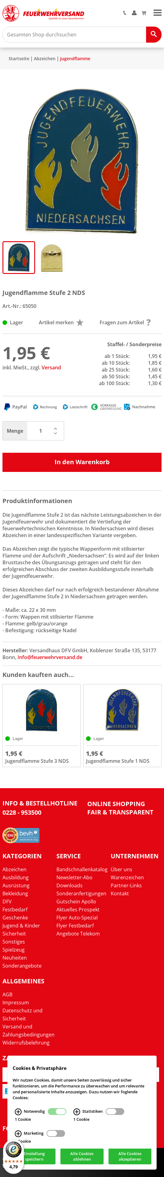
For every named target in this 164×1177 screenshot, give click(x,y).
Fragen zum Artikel (125, 322)
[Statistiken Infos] (76, 1111)
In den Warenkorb (82, 462)
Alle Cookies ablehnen (81, 1156)
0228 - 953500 (21, 812)
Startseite (19, 58)
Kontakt (120, 893)
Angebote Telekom (78, 933)
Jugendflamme (75, 58)
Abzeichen (44, 58)
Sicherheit (14, 933)
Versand (51, 367)
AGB (7, 994)
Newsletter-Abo (74, 877)
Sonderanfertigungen (81, 893)
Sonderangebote (22, 965)
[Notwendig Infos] (18, 1111)
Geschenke (15, 917)
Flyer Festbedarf (75, 925)
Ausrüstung (16, 885)
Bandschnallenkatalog (82, 869)
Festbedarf (14, 909)
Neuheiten (14, 957)
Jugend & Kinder (21, 925)
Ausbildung (15, 877)
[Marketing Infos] (18, 1133)
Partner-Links (126, 885)
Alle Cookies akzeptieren (129, 1156)
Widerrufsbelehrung (26, 1042)
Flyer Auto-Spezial (77, 917)
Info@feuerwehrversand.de (50, 657)
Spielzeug (13, 949)
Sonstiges (13, 941)
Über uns (121, 869)
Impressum (15, 1002)
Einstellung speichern (34, 1156)
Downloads (69, 885)
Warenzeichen (127, 877)
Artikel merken (61, 322)
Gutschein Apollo (76, 901)
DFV (7, 901)
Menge (15, 430)
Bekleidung (15, 893)
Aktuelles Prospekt (78, 909)
